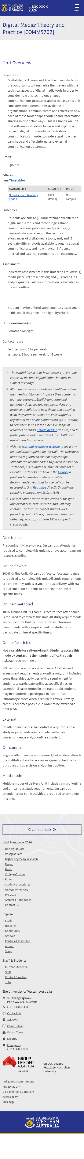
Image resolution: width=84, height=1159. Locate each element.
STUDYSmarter (47, 430)
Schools (10, 936)
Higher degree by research (21, 859)
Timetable (16, 180)
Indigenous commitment (18, 1081)
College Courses (15, 874)
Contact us (12, 905)
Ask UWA (12, 1020)
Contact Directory (16, 977)
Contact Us (14, 1013)
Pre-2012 (10, 895)
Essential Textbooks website (41, 446)
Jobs (8, 982)
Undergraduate (14, 849)
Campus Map (15, 1026)
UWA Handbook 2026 (17, 842)
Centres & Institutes (17, 941)
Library (63, 472)
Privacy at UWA (12, 1086)
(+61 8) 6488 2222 (18, 1049)
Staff (8, 972)
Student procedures (17, 884)
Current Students (16, 967)
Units (8, 869)
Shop (8, 951)
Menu (77, 7)
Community (12, 931)
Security (12, 1039)
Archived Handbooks (18, 900)
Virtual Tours (15, 1032)
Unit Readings (36, 487)
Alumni (9, 946)
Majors (9, 864)
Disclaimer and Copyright (18, 1092)
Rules (8, 879)
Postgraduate (13, 854)
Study (8, 920)
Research (11, 926)
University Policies (16, 889)
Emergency (14, 1045)
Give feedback (39, 829)
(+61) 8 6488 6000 (18, 1007)
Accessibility (10, 1097)
